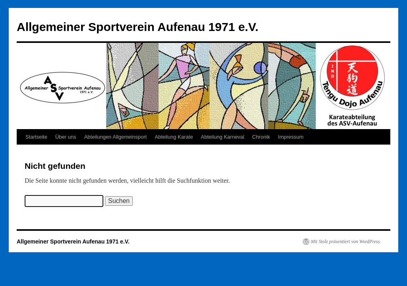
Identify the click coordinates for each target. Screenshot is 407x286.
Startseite (36, 137)
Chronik (261, 137)
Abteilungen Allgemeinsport (115, 137)
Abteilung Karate (174, 137)
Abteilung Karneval (222, 137)
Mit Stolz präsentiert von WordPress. (346, 241)
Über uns (65, 137)
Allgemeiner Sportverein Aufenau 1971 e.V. (137, 26)
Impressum (290, 137)
